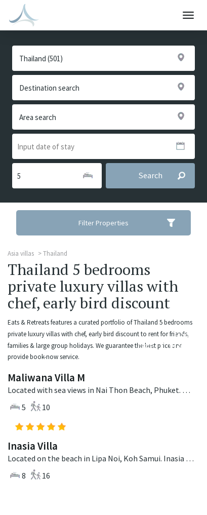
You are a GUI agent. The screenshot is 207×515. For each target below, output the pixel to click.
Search (166, 175)
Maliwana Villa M (46, 377)
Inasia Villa (33, 446)
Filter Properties (133, 222)
